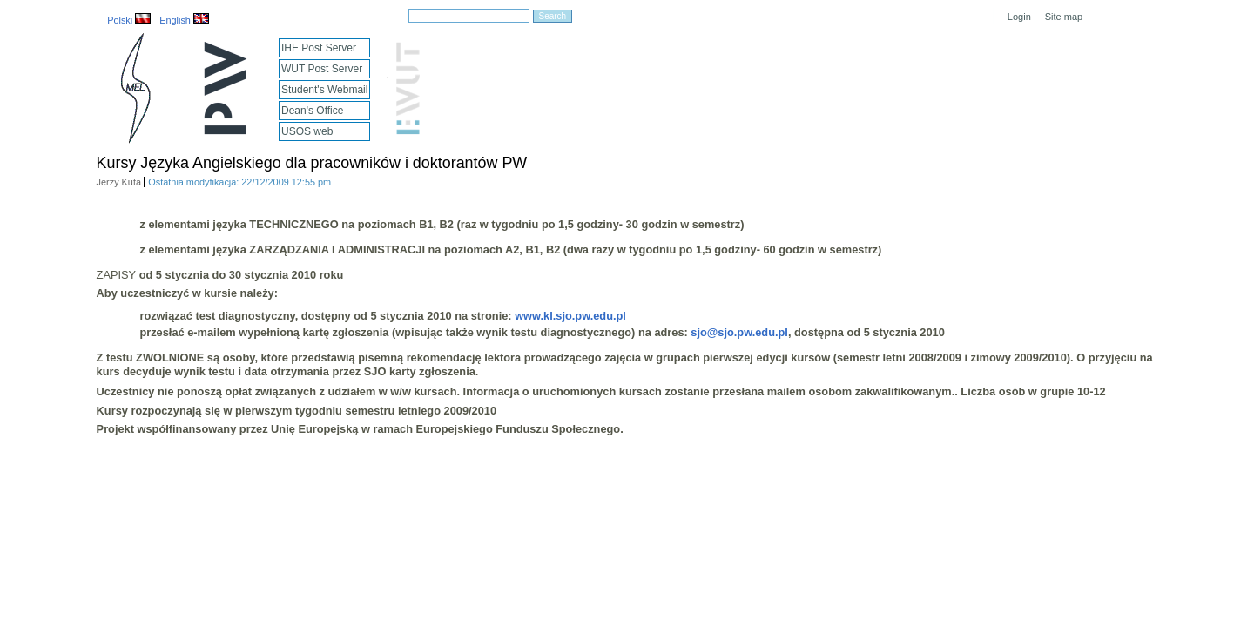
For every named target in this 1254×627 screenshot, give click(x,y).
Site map (1063, 16)
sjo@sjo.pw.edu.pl (739, 332)
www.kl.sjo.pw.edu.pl (570, 315)
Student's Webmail (324, 90)
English (184, 20)
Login (1019, 16)
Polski (129, 20)
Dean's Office (312, 110)
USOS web (307, 131)
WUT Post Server (321, 69)
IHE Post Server (318, 48)
